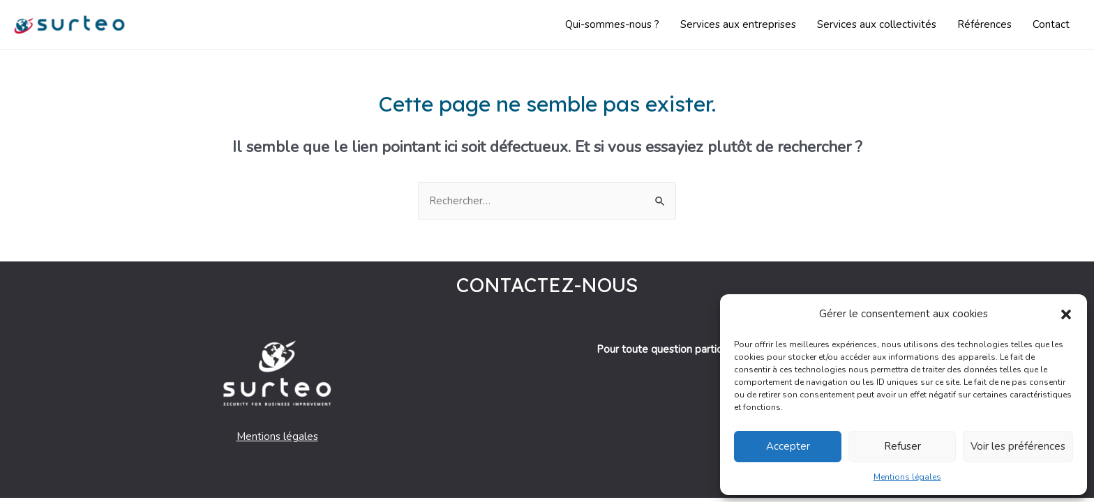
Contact (1051, 24)
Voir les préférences (1018, 446)
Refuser (902, 446)
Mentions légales (907, 476)
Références (984, 24)
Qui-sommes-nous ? (612, 24)
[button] (1066, 314)
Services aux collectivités (876, 24)
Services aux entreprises (738, 24)
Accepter (788, 446)
